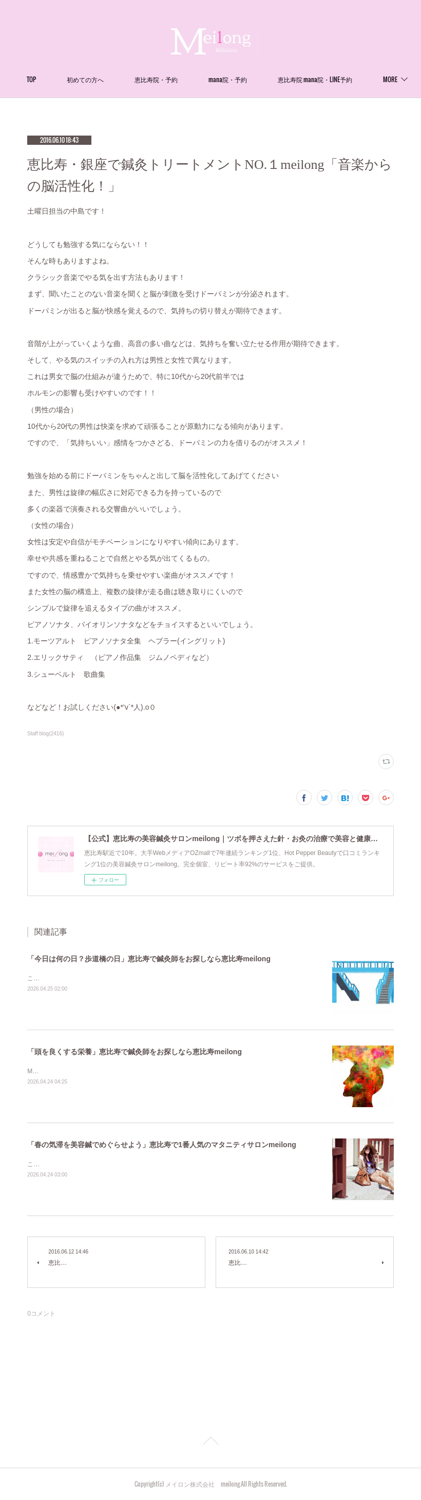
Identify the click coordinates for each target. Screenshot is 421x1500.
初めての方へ (166, 79)
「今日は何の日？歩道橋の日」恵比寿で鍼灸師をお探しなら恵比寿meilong (149, 959)
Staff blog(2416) (45, 733)
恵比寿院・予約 (237, 79)
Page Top (210, 1442)
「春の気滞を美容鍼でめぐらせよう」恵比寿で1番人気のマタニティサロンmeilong (161, 1145)
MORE (297, 79)
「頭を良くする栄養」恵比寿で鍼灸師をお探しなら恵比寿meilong (134, 1052)
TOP (112, 79)
